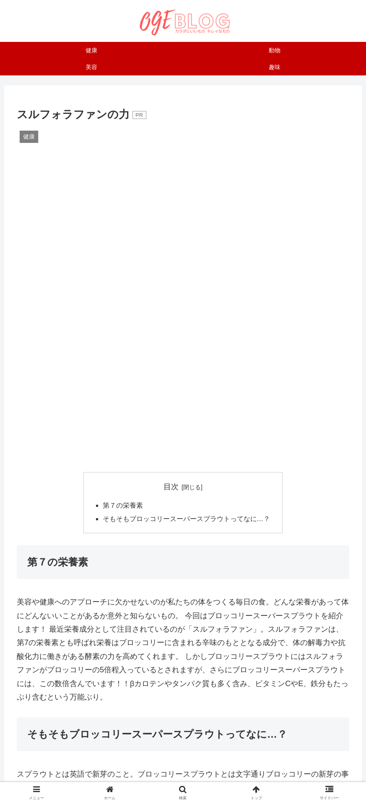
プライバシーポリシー (263, 776)
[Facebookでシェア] (183, 640)
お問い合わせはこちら (152, 776)
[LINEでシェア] (128, 663)
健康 (27, 602)
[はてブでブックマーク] (293, 640)
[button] (238, 663)
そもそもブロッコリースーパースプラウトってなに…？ (186, 187)
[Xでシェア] (72, 640)
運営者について (93, 776)
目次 (171, 154)
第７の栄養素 (123, 174)
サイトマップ (208, 776)
